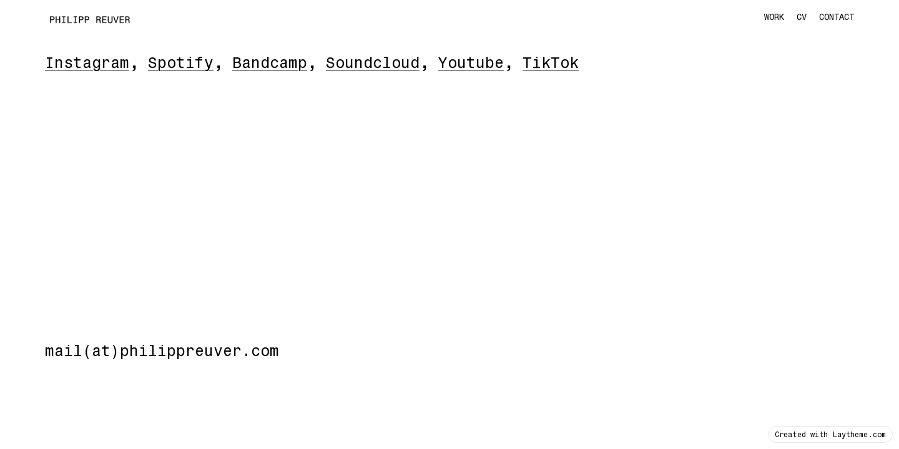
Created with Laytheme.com (830, 434)
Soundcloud (373, 62)
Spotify (181, 62)
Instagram (87, 62)
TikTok (551, 62)
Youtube (471, 62)
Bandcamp (269, 62)
